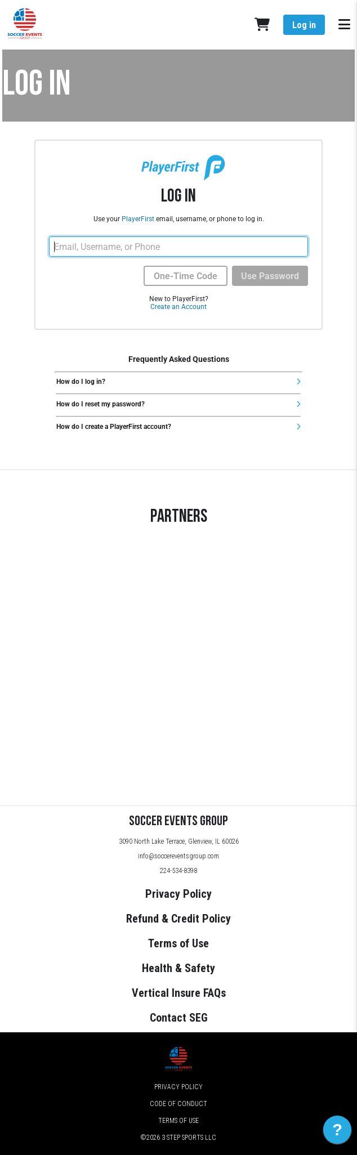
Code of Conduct (178, 1104)
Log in (304, 25)
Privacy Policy (178, 893)
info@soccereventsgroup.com (178, 856)
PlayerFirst (138, 219)
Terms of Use (178, 943)
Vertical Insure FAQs (179, 993)
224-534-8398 (178, 871)
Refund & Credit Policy (178, 918)
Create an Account (178, 307)
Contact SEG (179, 1017)
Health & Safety (178, 968)
